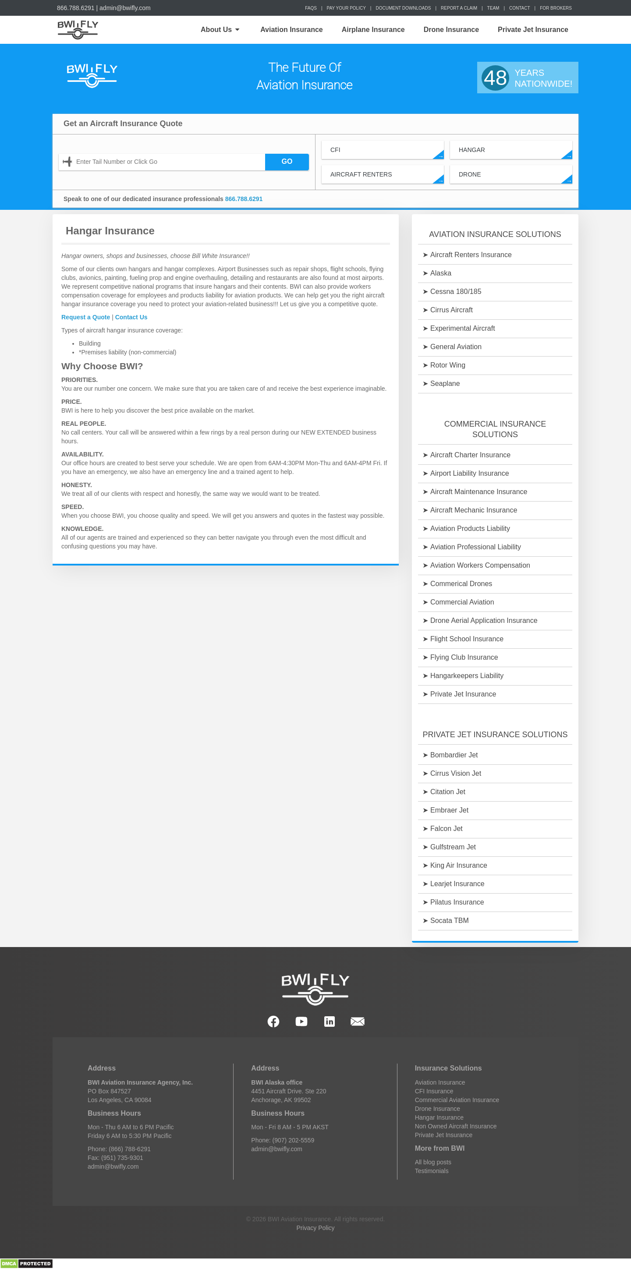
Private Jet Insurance (533, 29)
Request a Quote (85, 317)
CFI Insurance (434, 1091)
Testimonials (432, 1170)
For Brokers (556, 8)
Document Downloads (403, 8)
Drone (515, 177)
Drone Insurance (451, 29)
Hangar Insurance (439, 1117)
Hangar (515, 152)
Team (493, 8)
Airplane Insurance (373, 29)
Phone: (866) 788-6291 (119, 1148)
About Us (220, 29)
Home (77, 30)
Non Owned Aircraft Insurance (456, 1126)
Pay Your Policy (346, 8)
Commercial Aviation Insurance (457, 1099)
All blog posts (433, 1162)
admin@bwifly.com (125, 7)
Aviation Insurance (291, 29)
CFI (387, 152)
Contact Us (131, 317)
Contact (519, 8)
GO (287, 161)
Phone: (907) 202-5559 (282, 1140)
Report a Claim (459, 8)
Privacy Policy (315, 1227)
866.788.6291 (76, 7)
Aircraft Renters (387, 177)
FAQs (311, 8)
